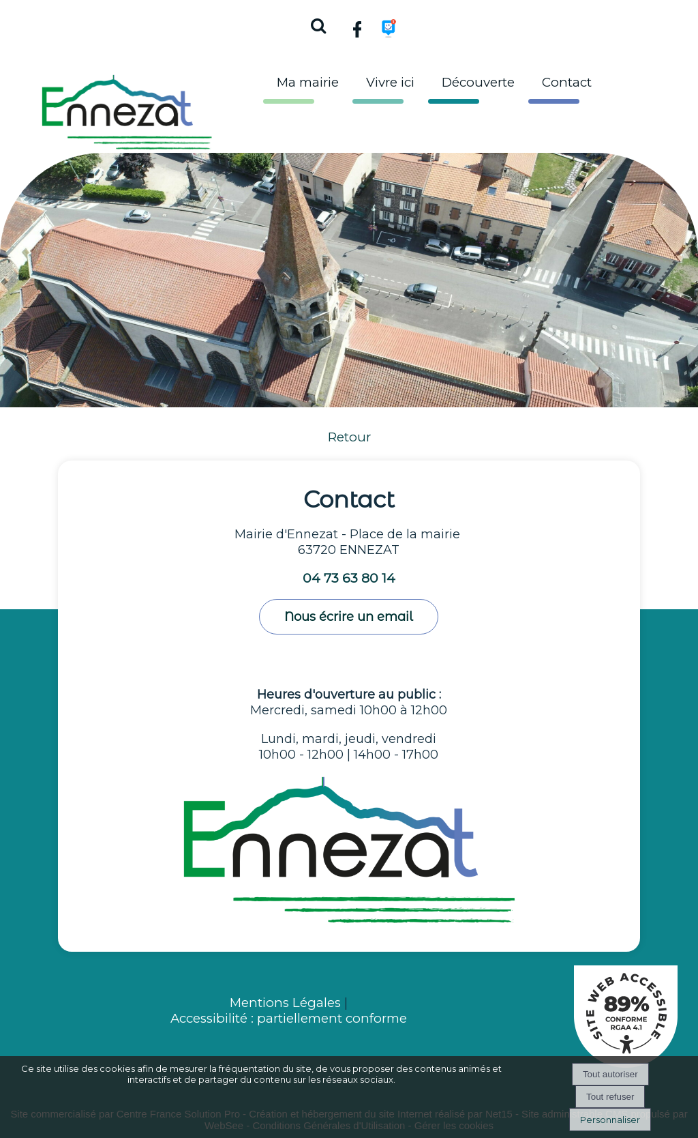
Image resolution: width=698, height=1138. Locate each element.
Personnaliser (610, 1119)
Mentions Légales (287, 1002)
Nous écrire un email (348, 616)
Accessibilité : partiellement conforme (288, 1018)
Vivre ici (390, 82)
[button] (317, 24)
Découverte (478, 82)
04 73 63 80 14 (349, 578)
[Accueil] (127, 108)
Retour (349, 437)
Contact (567, 82)
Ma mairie (308, 82)
